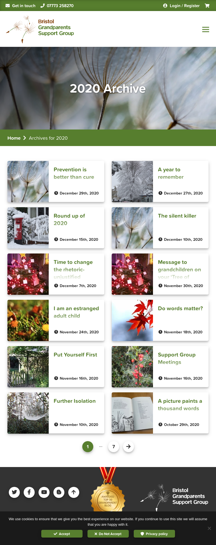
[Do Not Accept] (209, 528)
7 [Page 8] (113, 446)
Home (14, 138)
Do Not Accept (110, 533)
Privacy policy (157, 533)
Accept (64, 533)
